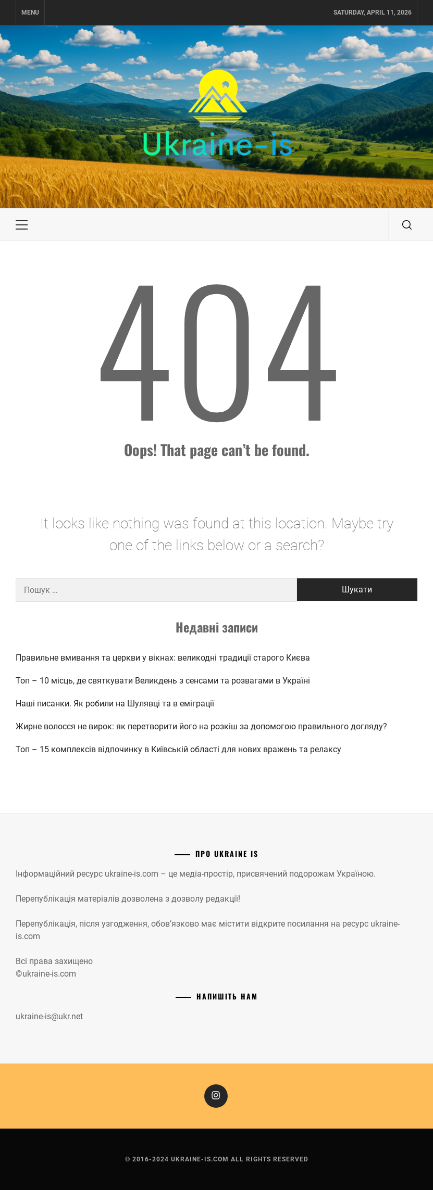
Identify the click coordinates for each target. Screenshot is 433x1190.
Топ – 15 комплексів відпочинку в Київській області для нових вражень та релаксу (178, 749)
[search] (407, 224)
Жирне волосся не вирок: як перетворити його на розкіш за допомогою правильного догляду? (201, 726)
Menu (30, 12)
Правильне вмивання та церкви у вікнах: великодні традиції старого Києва (163, 658)
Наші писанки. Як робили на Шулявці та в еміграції (115, 703)
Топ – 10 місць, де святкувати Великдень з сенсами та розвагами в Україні (163, 681)
